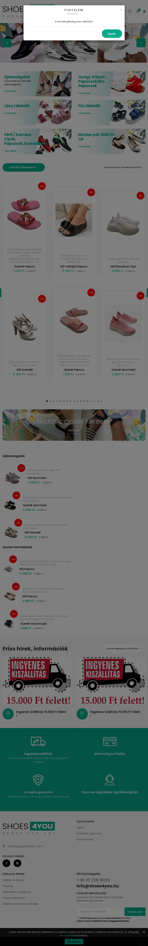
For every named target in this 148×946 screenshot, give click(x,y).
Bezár (112, 34)
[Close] (121, 10)
